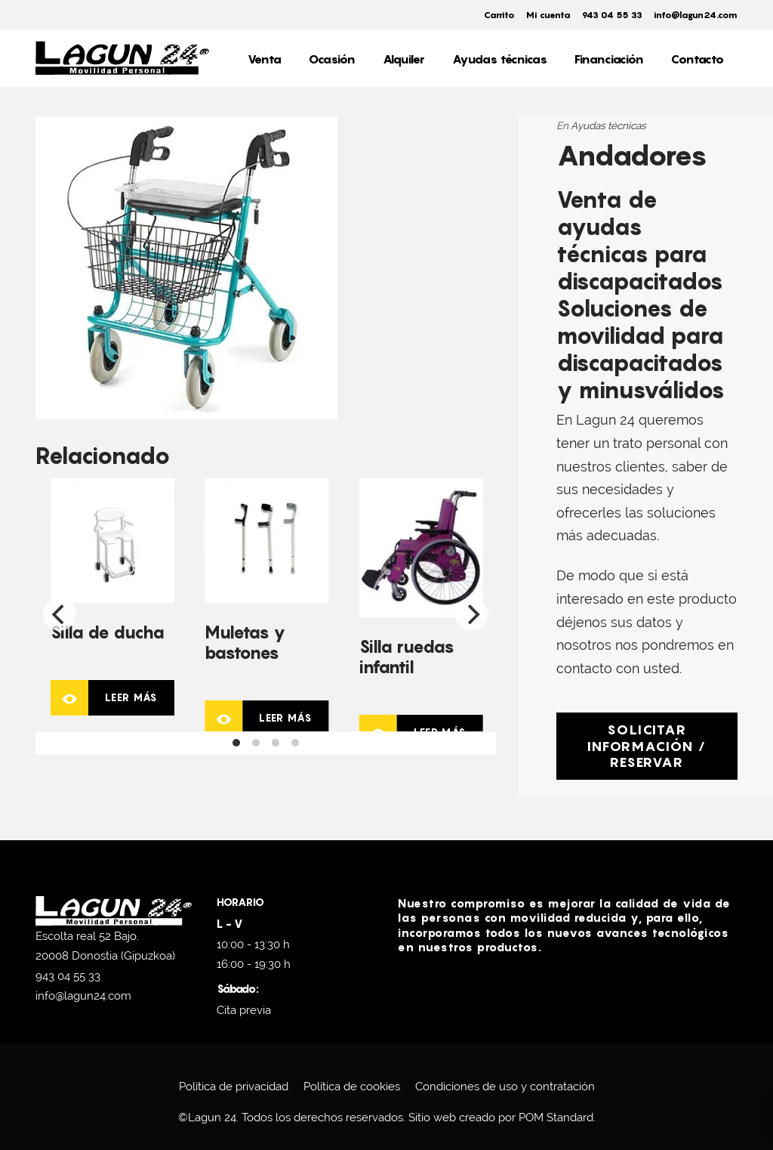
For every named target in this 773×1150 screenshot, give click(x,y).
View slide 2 (256, 743)
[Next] (471, 614)
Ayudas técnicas (608, 125)
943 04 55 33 (67, 976)
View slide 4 (295, 743)
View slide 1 (236, 743)
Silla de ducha (108, 632)
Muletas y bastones (245, 642)
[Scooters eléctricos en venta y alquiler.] (122, 58)
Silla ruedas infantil (406, 656)
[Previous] (59, 614)
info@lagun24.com (83, 996)
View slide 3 (275, 743)
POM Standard (556, 1117)
